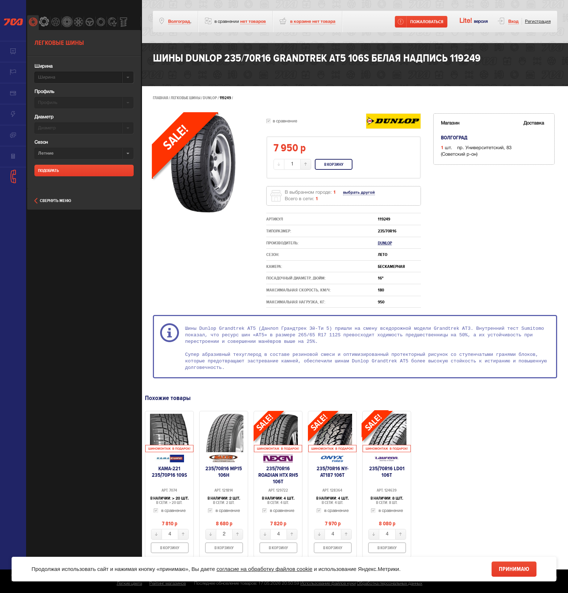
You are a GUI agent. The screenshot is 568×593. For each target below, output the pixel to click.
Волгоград (179, 22)
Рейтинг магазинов (167, 583)
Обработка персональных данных (389, 583)
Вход (513, 22)
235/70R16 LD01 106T (387, 471)
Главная (160, 98)
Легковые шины (185, 98)
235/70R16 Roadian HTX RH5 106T (278, 475)
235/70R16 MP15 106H (223, 471)
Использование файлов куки (328, 583)
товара (312, 22)
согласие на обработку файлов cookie (265, 569)
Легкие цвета (129, 583)
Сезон (41, 142)
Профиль (44, 92)
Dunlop (210, 98)
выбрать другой (359, 192)
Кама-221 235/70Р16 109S (169, 471)
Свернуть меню (52, 200)
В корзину (333, 164)
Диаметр (44, 117)
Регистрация (538, 22)
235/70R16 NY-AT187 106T (332, 471)
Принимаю (514, 569)
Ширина (43, 66)
